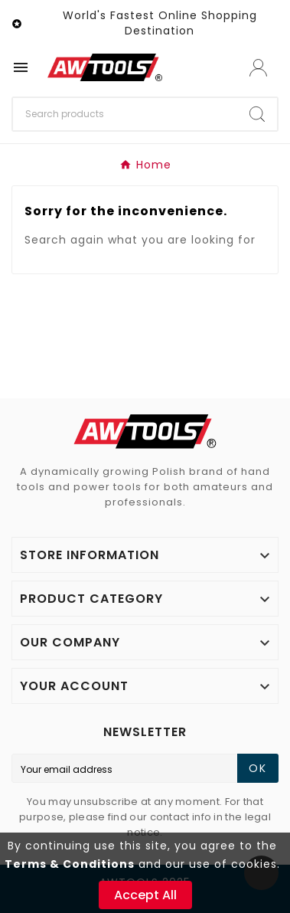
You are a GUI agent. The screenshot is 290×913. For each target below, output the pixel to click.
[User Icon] (258, 68)
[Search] (125, 114)
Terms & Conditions (70, 864)
